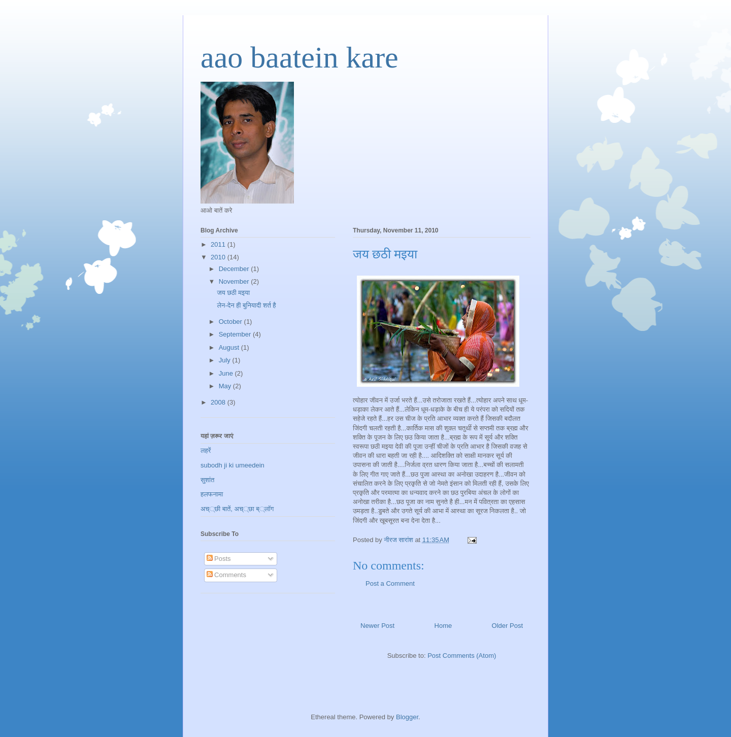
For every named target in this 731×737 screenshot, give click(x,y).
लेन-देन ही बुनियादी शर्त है (246, 305)
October (231, 321)
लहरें (206, 450)
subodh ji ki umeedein (232, 465)
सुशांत (207, 480)
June (227, 373)
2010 (219, 257)
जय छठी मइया (233, 292)
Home (443, 625)
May (226, 386)
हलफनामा (212, 494)
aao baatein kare (299, 57)
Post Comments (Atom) (461, 655)
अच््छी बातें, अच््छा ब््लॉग (237, 509)
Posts (219, 558)
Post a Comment (390, 583)
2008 (219, 402)
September (236, 334)
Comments (226, 575)
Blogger (407, 717)
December (235, 269)
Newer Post (377, 625)
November (235, 281)
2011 (219, 244)
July (225, 360)
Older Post (507, 625)
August (230, 347)
